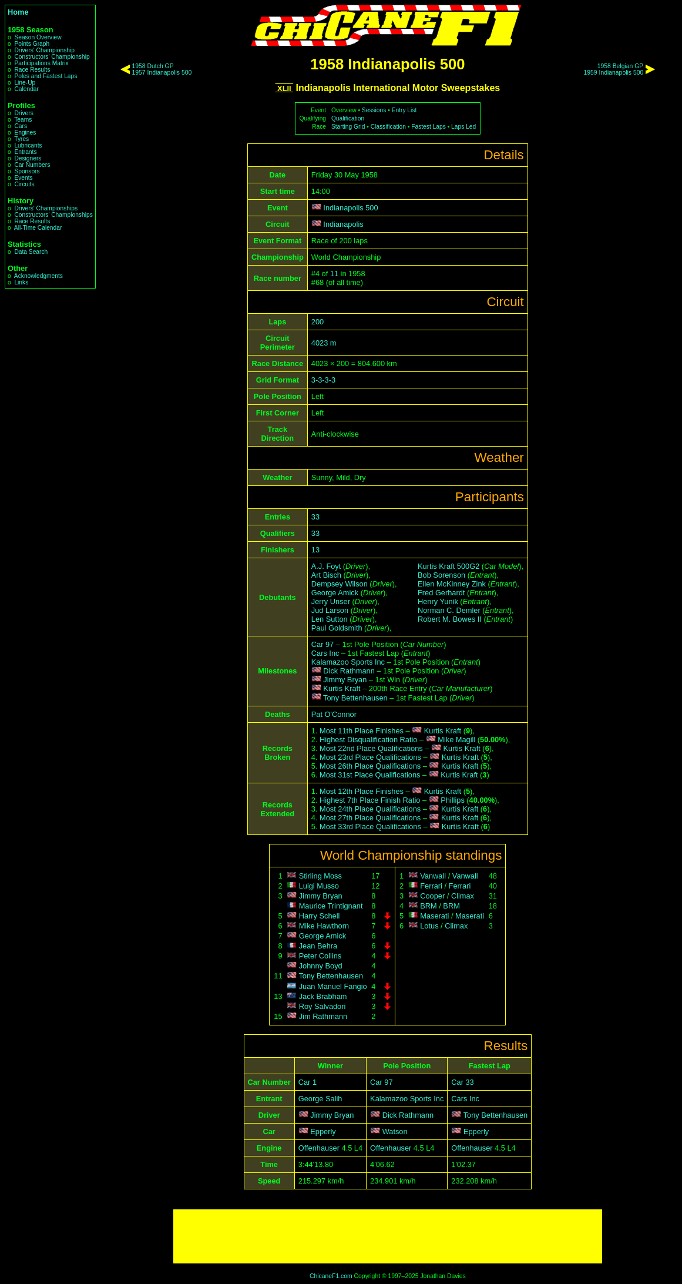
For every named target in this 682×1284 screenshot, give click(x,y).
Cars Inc (325, 653)
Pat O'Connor (334, 714)
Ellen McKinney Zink (452, 583)
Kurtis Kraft (341, 688)
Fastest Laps (428, 126)
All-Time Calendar (38, 227)
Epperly (322, 1131)
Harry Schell (319, 915)
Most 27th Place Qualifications (370, 817)
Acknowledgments (38, 276)
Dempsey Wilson (339, 583)
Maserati (434, 915)
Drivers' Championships (46, 208)
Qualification (347, 118)
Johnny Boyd (320, 965)
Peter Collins (320, 955)
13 (315, 549)
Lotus (429, 925)
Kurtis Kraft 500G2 (448, 566)
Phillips (453, 800)
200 (317, 321)
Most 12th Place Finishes (362, 791)
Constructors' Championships (53, 215)
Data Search (31, 252)
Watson (395, 1131)
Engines (25, 132)
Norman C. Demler (449, 610)
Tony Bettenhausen (355, 697)
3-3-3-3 (323, 380)
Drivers (23, 113)
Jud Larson (329, 610)
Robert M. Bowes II (450, 619)
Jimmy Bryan (345, 679)
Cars (20, 126)
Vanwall (433, 875)
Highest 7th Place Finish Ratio (370, 800)
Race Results (32, 69)
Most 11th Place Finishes (362, 730)
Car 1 (307, 1082)
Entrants (25, 152)
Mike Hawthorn (324, 925)
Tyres (21, 139)
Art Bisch (326, 575)
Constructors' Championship (51, 56)
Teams (23, 119)
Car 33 (462, 1082)
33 (315, 516)
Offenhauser (319, 1148)
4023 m (324, 342)
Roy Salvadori (322, 1006)
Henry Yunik (438, 601)
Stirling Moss (320, 875)
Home (18, 12)
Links (21, 282)
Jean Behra (318, 945)
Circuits (24, 184)
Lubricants (28, 145)
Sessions (374, 110)
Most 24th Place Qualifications (370, 808)
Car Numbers (32, 165)
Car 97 (322, 644)
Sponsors (26, 171)
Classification (388, 126)
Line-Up (24, 82)
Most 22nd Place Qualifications (371, 748)
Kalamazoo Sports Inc (348, 662)
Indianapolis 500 (350, 207)
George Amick (334, 592)
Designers (27, 158)
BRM (428, 905)
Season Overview (37, 37)
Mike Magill (456, 739)
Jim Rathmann (323, 1016)
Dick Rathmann (348, 670)
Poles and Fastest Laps (45, 76)
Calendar (26, 89)
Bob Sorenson (441, 575)
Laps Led (463, 126)
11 (334, 273)
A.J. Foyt (326, 566)
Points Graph (31, 44)
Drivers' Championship (44, 50)
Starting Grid (348, 126)
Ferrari (431, 885)
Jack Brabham (323, 996)
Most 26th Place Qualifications (370, 766)
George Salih (320, 1098)
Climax (462, 895)
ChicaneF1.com (331, 1276)
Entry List (404, 110)
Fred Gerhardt (441, 592)
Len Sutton (329, 619)
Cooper (432, 895)
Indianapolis (343, 224)
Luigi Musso (319, 885)
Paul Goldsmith (336, 627)
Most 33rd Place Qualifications (370, 826)
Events (23, 178)
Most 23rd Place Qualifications (370, 757)
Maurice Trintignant (331, 905)
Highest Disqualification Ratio (368, 739)
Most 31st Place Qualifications (370, 774)
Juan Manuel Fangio (333, 986)
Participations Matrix (41, 63)
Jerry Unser (330, 601)
